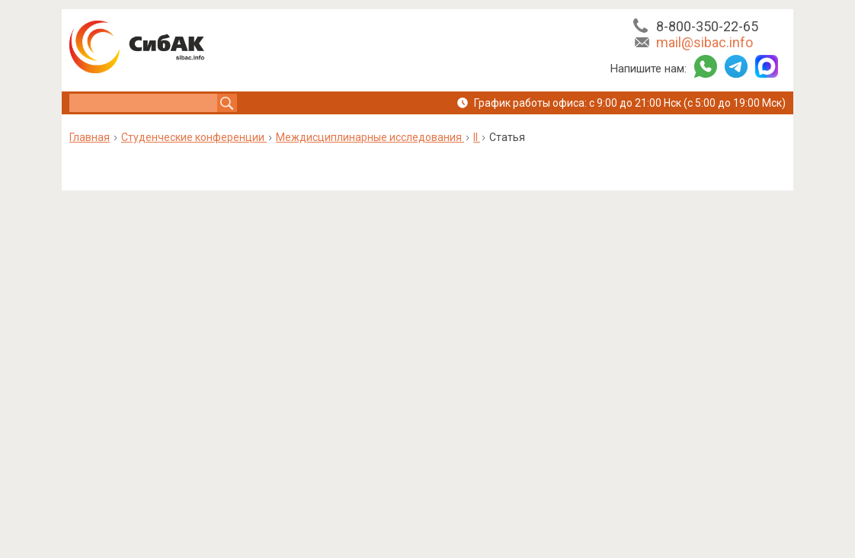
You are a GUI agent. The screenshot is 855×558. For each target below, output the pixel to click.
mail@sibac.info (704, 42)
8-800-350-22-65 (707, 26)
